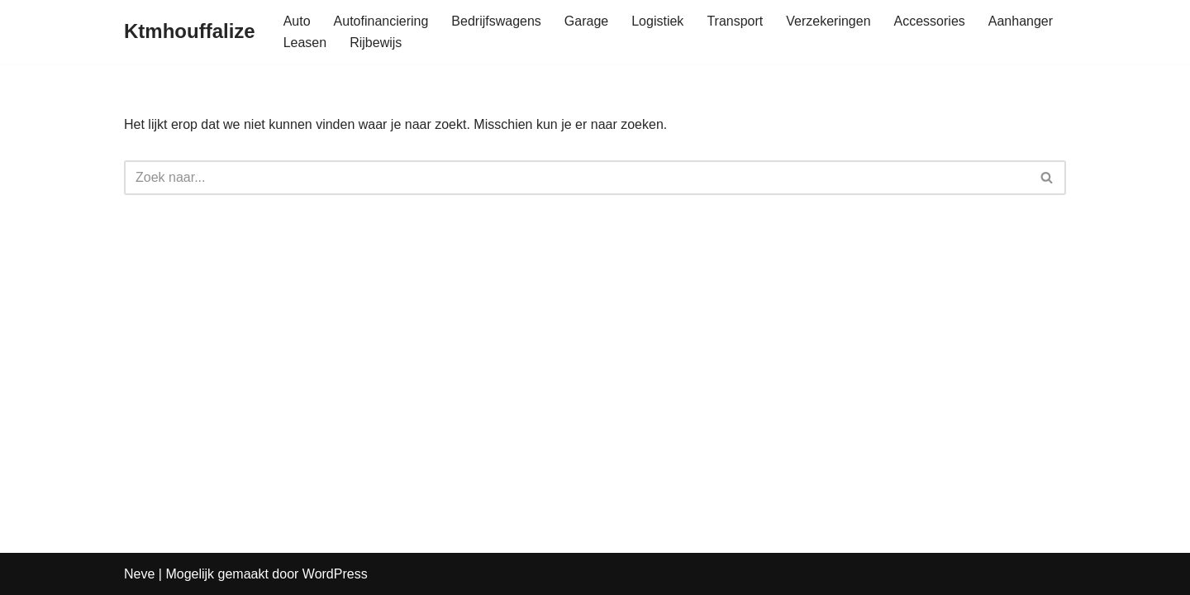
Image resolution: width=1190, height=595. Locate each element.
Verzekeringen (828, 21)
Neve (139, 574)
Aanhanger (1020, 21)
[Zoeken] (576, 177)
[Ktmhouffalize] (189, 32)
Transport (735, 21)
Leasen (305, 43)
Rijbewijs (376, 43)
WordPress (335, 574)
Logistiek (657, 21)
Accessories (929, 21)
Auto (297, 21)
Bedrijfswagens (496, 21)
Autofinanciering (381, 21)
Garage (586, 21)
